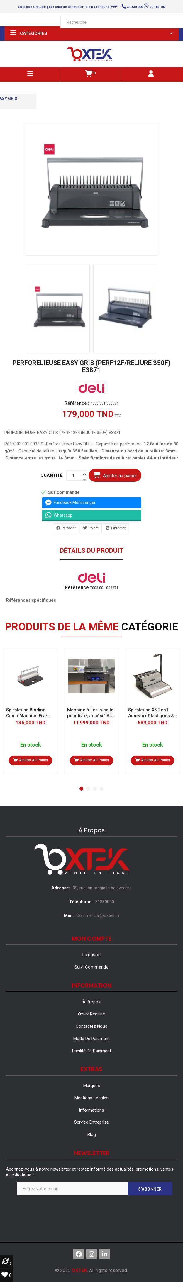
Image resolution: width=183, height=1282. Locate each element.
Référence (77, 587)
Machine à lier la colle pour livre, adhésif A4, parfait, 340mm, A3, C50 (90, 713)
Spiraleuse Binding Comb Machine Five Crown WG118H (26, 713)
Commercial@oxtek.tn (97, 915)
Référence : (77, 403)
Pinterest (118, 528)
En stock (30, 745)
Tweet (93, 528)
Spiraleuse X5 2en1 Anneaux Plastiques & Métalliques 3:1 (151, 713)
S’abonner (150, 1189)
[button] (81, 788)
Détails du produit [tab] (91, 550)
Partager (69, 528)
